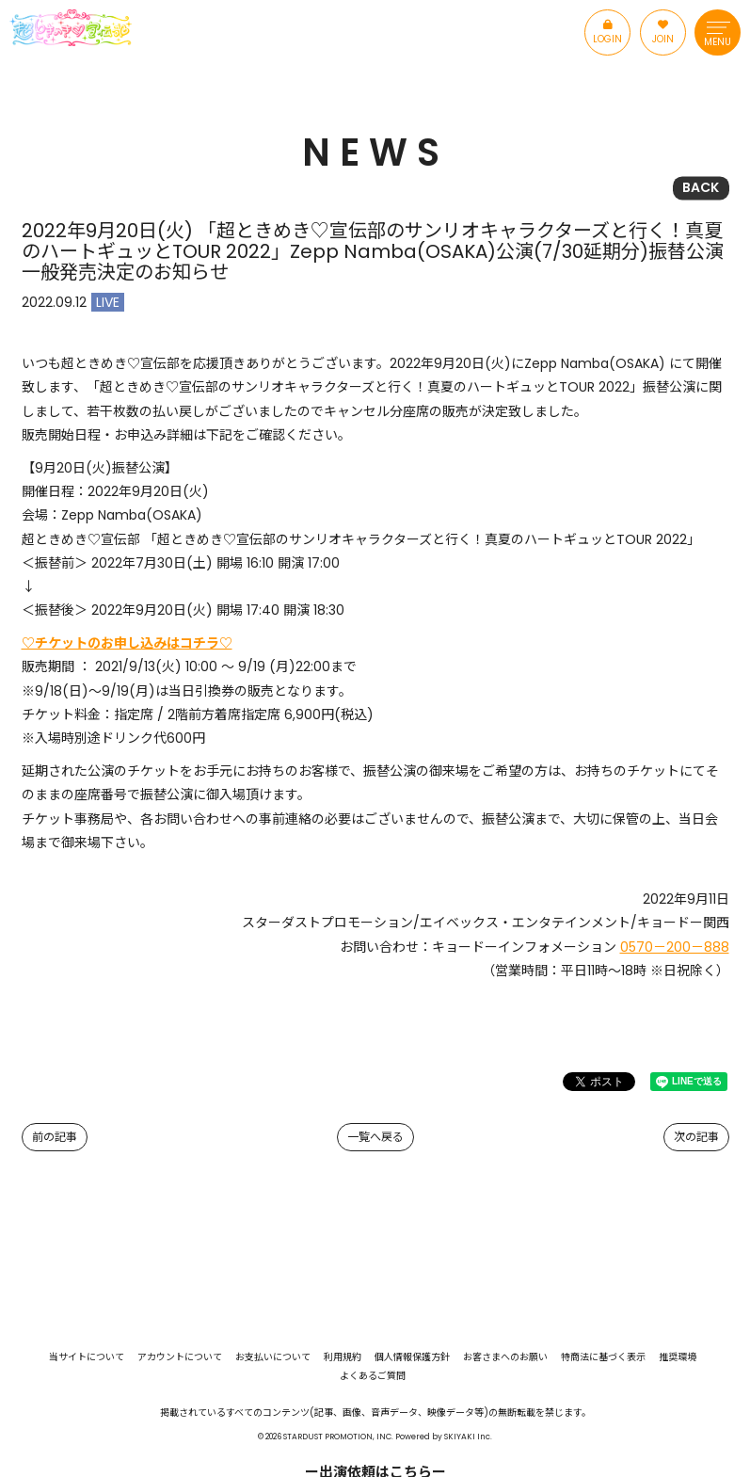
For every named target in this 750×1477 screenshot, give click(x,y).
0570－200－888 (674, 947)
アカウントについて (179, 1357)
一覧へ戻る (375, 1137)
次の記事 (696, 1137)
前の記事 (54, 1137)
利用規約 (342, 1357)
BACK (700, 187)
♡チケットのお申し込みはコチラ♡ (127, 643)
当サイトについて (86, 1357)
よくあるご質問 (373, 1376)
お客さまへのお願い (505, 1357)
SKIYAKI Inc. (468, 1436)
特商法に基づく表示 (603, 1357)
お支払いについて (273, 1357)
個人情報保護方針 (412, 1357)
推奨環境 (677, 1357)
